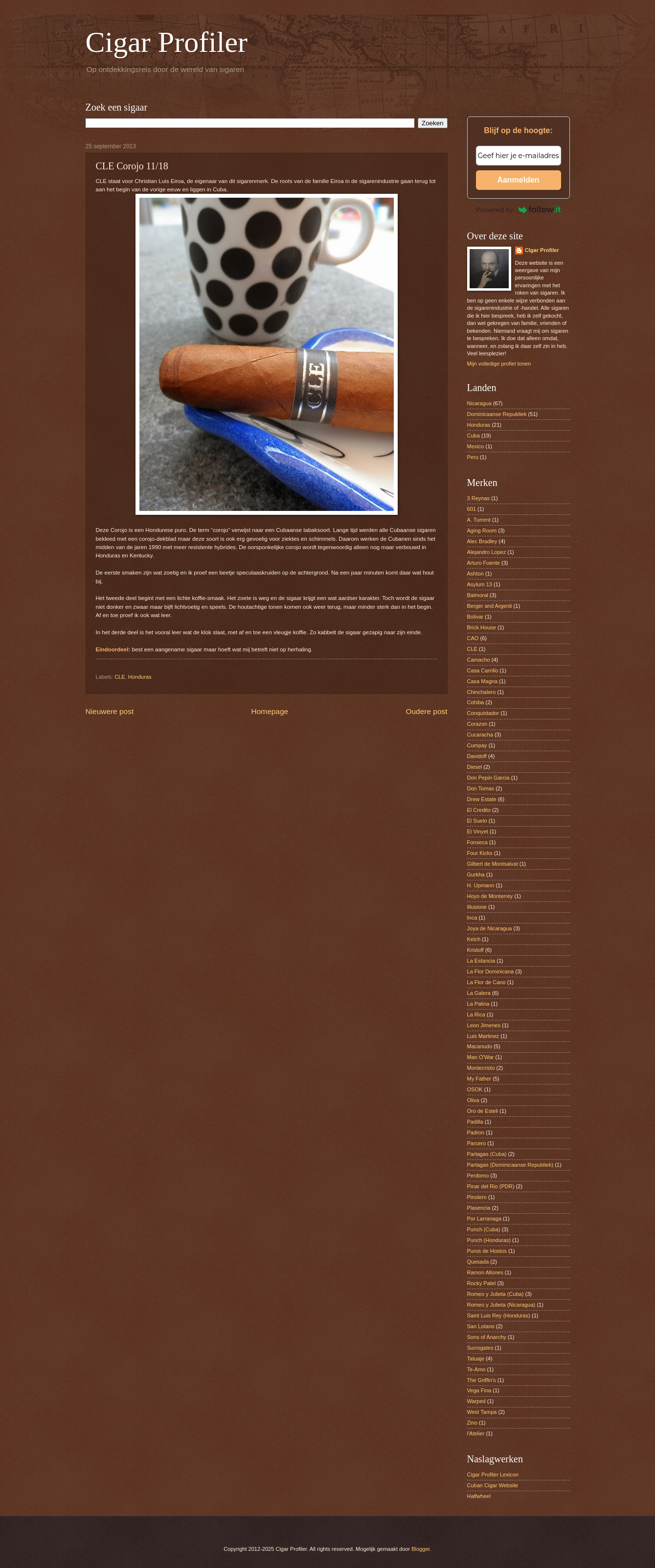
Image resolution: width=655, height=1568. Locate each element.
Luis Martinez (483, 1036)
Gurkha (476, 874)
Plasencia (479, 1208)
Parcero (476, 1143)
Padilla (475, 1122)
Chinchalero (481, 692)
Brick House (481, 627)
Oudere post (427, 711)
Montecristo (481, 1068)
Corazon (477, 724)
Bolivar (475, 617)
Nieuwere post (110, 711)
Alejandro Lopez (486, 552)
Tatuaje (476, 1358)
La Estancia (481, 961)
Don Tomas (481, 788)
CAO (473, 638)
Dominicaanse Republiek (497, 414)
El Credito (479, 810)
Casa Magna (482, 681)
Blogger (420, 1549)
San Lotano (481, 1326)
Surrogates (480, 1348)
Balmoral (478, 595)
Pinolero (477, 1197)
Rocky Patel (481, 1283)
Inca (472, 918)
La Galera (479, 993)
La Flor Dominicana (490, 971)
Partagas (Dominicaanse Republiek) (510, 1165)
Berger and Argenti (489, 606)
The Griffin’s (481, 1380)
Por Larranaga (484, 1219)
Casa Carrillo (482, 670)
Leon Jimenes (484, 1025)
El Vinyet (477, 831)
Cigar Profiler (167, 42)
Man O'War (480, 1057)
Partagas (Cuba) (487, 1154)
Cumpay (477, 745)
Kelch (474, 939)
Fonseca (477, 842)
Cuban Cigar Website (493, 1485)
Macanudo (480, 1046)
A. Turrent (479, 520)
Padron (476, 1132)
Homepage (270, 711)
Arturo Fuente (483, 563)
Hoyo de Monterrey (490, 896)
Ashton (475, 573)
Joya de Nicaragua (489, 928)
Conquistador (483, 713)
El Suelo (477, 821)
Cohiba (475, 702)
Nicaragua (479, 403)
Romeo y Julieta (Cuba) (495, 1294)
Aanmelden (518, 180)
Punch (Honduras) (489, 1240)
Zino (472, 1423)
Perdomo (478, 1175)
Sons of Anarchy (486, 1337)
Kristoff (475, 950)
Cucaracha (480, 735)
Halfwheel (479, 1496)
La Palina (478, 1004)
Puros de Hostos (487, 1251)
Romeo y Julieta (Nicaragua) (501, 1305)
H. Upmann (481, 885)
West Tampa (482, 1412)
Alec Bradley (482, 541)
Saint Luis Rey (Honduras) (498, 1315)
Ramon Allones (485, 1272)
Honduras (140, 677)
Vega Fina (479, 1390)
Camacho (478, 660)
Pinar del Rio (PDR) (491, 1186)
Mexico (475, 446)
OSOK (475, 1089)
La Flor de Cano (486, 982)
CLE (119, 677)
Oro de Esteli (482, 1111)
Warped (476, 1401)
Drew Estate (482, 799)
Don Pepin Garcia (488, 778)
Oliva (473, 1100)
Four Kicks (480, 853)
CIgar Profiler (542, 250)
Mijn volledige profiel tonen (499, 364)
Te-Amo (476, 1369)
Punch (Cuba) (483, 1229)
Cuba (473, 435)
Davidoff (477, 756)
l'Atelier (476, 1433)
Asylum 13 (480, 584)
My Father (479, 1079)
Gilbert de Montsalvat (492, 864)
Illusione (477, 907)
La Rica (476, 1014)
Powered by (518, 209)
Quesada (478, 1262)
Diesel (474, 767)
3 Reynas (478, 498)
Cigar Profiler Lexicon (493, 1474)
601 (471, 509)
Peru (472, 457)
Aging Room (482, 530)
